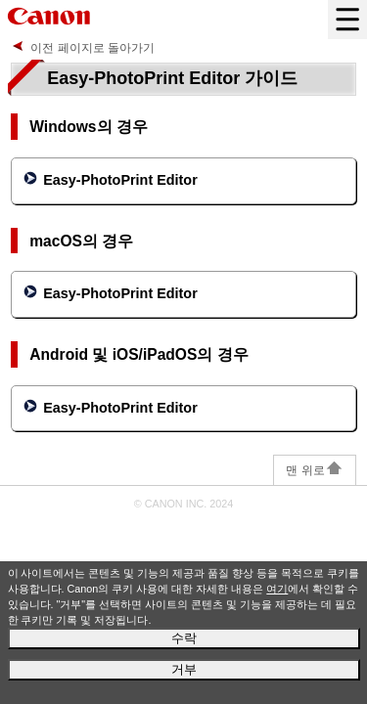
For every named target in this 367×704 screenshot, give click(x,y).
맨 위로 (314, 470)
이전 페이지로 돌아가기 (92, 48)
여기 (277, 588)
